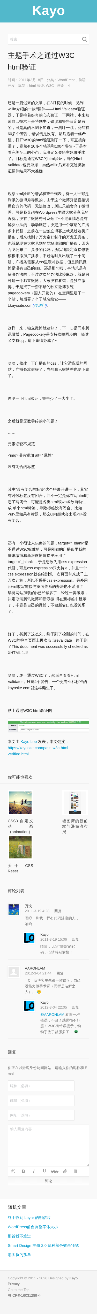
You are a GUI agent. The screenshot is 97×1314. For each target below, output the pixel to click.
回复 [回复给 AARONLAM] (60, 973)
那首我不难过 (19, 1236)
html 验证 (36, 85)
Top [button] (26, 1290)
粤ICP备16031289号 (24, 1295)
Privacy (13, 1284)
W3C (50, 85)
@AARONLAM (52, 1014)
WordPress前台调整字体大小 (33, 1227)
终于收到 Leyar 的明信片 (29, 1218)
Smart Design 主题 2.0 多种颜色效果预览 (43, 1245)
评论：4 (63, 85)
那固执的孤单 (19, 1255)
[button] (13, 1171)
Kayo (44, 934)
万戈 (28, 906)
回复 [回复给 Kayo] (75, 939)
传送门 (40, 305)
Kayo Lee (28, 742)
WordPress (66, 80)
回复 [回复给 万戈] (58, 911)
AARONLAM (35, 968)
